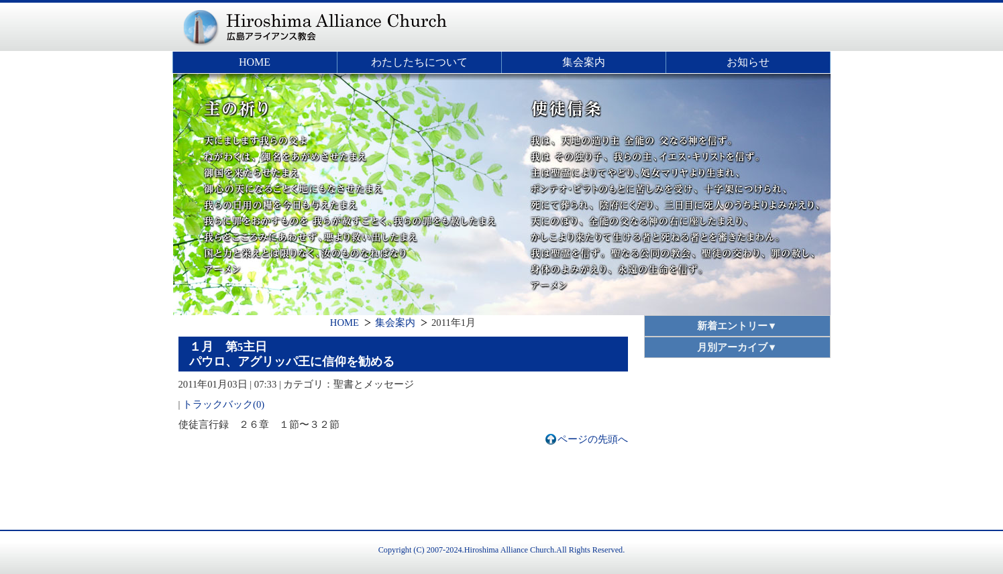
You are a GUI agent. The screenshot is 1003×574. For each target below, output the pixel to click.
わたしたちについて (419, 62)
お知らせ (748, 62)
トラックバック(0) (223, 404)
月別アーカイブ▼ (737, 347)
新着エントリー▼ (737, 326)
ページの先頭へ (593, 439)
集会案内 (583, 62)
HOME (254, 62)
